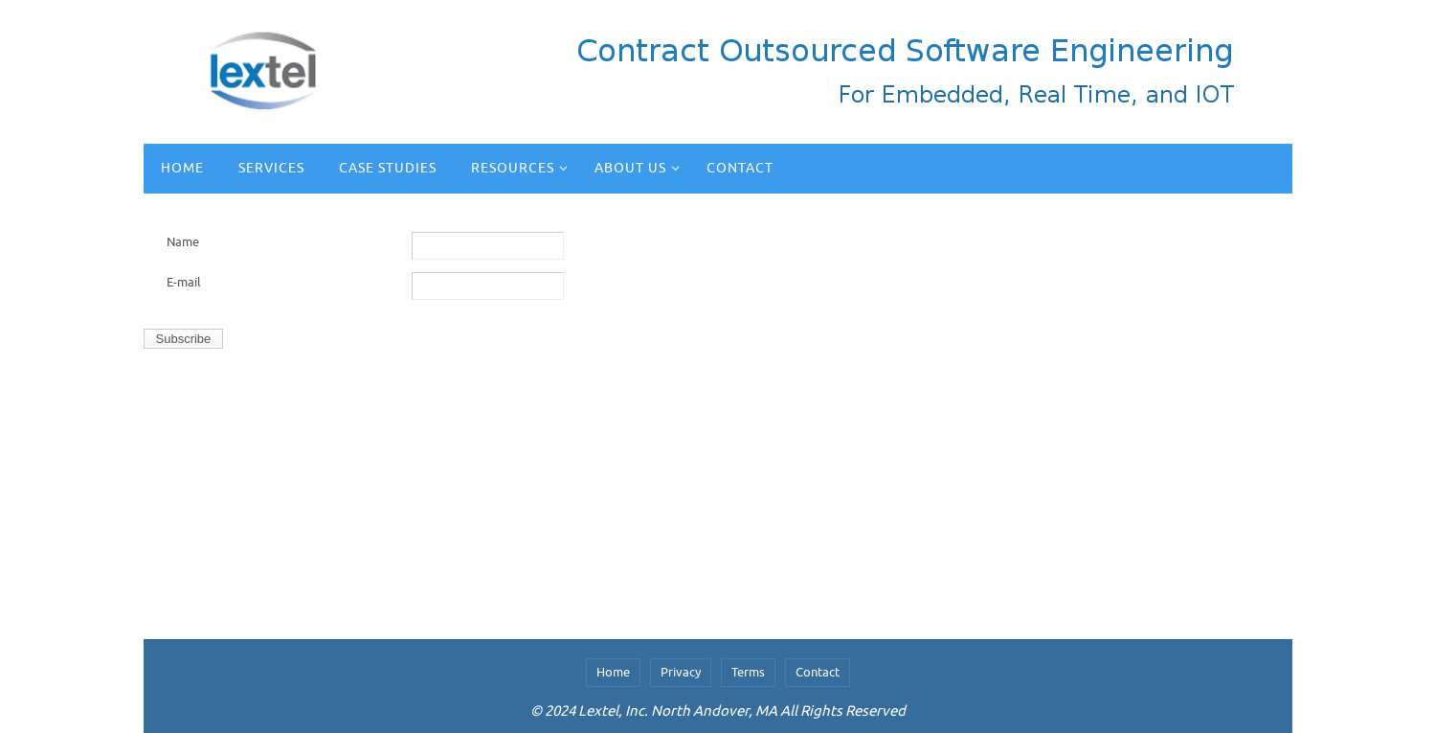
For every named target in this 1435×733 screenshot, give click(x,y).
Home (613, 672)
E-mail (184, 282)
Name (183, 242)
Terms (748, 672)
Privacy (681, 672)
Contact (818, 672)
